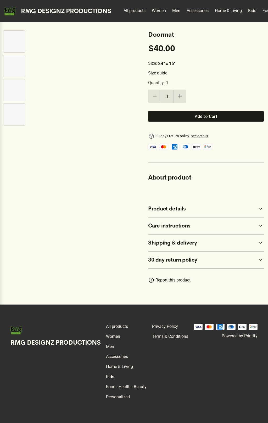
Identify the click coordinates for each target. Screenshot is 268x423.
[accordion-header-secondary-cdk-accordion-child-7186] (206, 260)
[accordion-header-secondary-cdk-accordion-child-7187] (206, 208)
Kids (252, 10)
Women (159, 10)
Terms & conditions (170, 336)
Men (176, 10)
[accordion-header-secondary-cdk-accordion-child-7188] (206, 226)
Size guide (157, 72)
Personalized (118, 396)
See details (199, 136)
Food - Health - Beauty (126, 386)
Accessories (198, 10)
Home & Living (228, 10)
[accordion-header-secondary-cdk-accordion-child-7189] (206, 243)
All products (135, 10)
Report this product (173, 280)
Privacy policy (165, 326)
